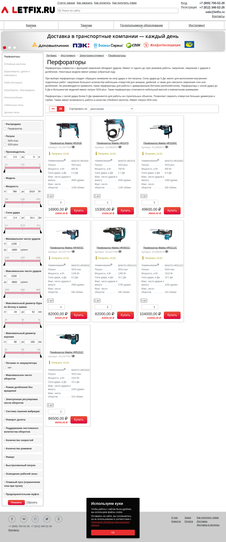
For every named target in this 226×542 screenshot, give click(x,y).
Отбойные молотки (15, 64)
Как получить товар (124, 2)
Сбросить (31, 502)
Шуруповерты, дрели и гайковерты (17, 73)
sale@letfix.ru (215, 12)
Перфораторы (12, 56)
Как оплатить (102, 2)
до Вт (31, 191)
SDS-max (13, 140)
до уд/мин (16, 250)
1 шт (50, 196)
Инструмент (197, 25)
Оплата (189, 521)
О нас (174, 517)
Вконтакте (23, 519)
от (12, 157)
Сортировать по (101, 109)
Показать (16, 502)
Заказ (188, 517)
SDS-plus (13, 144)
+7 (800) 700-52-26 (212, 3)
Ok (113, 532)
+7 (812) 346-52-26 (212, 7)
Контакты (218, 16)
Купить (79, 210)
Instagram (35, 519)
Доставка (202, 521)
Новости (176, 521)
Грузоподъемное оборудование (141, 25)
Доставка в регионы (208, 525)
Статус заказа (66, 2)
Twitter (46, 519)
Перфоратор (15, 128)
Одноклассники (58, 519)
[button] (4, 48)
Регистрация (189, 7)
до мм (31, 312)
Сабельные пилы (14, 105)
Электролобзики (13, 97)
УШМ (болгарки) (13, 82)
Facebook (12, 519)
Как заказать (84, 2)
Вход (184, 3)
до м (30, 157)
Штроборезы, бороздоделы (19, 90)
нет (9, 367)
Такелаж (86, 25)
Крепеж (31, 25)
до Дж (31, 218)
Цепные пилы (11, 112)
